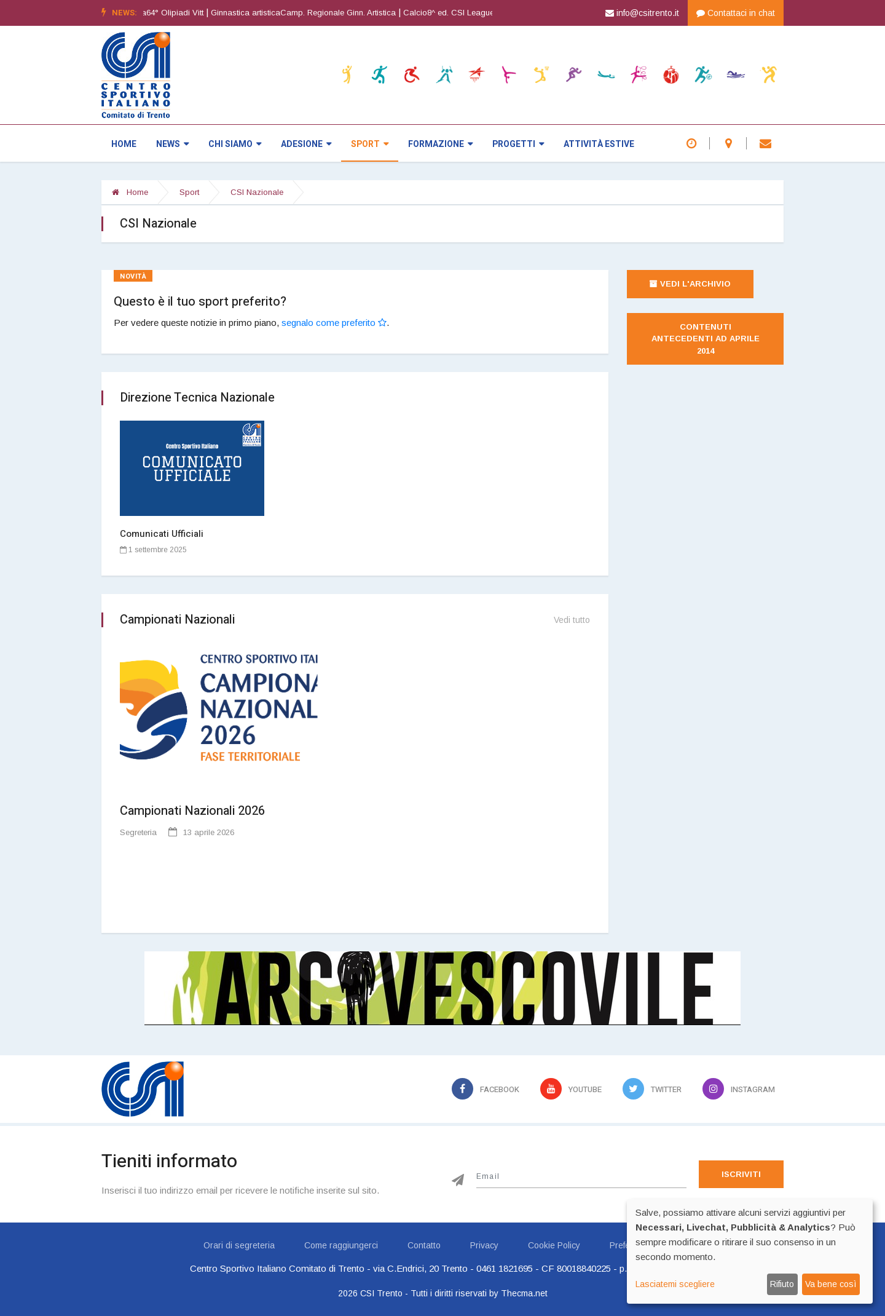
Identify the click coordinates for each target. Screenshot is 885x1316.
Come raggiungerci (341, 1245)
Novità (133, 276)
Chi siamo (234, 144)
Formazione (440, 144)
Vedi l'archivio (690, 283)
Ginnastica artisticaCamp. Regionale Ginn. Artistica (316, 12)
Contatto (424, 1245)
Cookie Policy (554, 1245)
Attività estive (599, 144)
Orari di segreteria (239, 1245)
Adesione (306, 144)
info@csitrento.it (642, 13)
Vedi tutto (572, 620)
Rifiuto (782, 1284)
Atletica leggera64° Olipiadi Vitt (159, 12)
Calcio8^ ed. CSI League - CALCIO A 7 (487, 12)
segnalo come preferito (334, 322)
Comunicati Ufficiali (161, 534)
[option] (491, 13)
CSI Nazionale (256, 192)
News (172, 144)
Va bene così (830, 1284)
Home (123, 144)
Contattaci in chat (735, 13)
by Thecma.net (518, 1293)
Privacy (484, 1245)
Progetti (518, 144)
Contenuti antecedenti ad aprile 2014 (706, 338)
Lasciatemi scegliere (675, 1284)
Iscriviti (741, 1174)
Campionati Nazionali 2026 (192, 811)
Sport (369, 144)
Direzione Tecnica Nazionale (197, 397)
